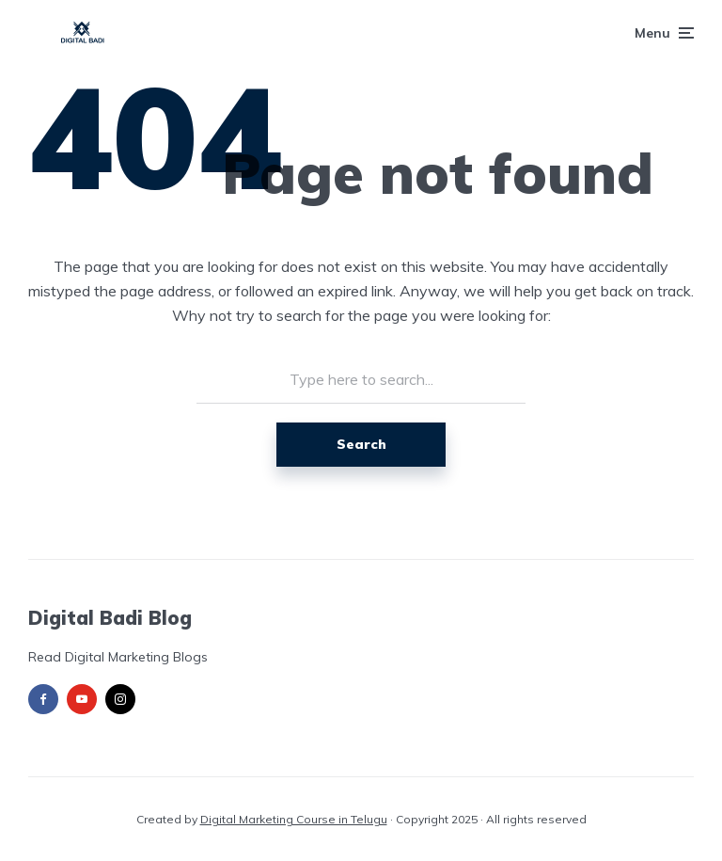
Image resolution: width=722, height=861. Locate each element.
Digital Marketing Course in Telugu (293, 819)
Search (361, 444)
